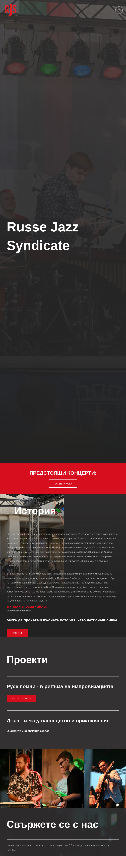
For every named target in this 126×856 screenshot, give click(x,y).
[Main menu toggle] (119, 10)
